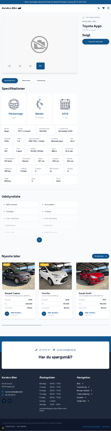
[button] (68, 68)
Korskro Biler (86, 21)
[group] (39, 44)
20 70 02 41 (42, 352)
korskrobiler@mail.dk (64, 352)
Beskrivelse (26, 81)
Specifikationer (9, 81)
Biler (94, 21)
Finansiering (41, 81)
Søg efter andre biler (96, 42)
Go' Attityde (105, 426)
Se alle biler (101, 258)
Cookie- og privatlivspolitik (91, 426)
